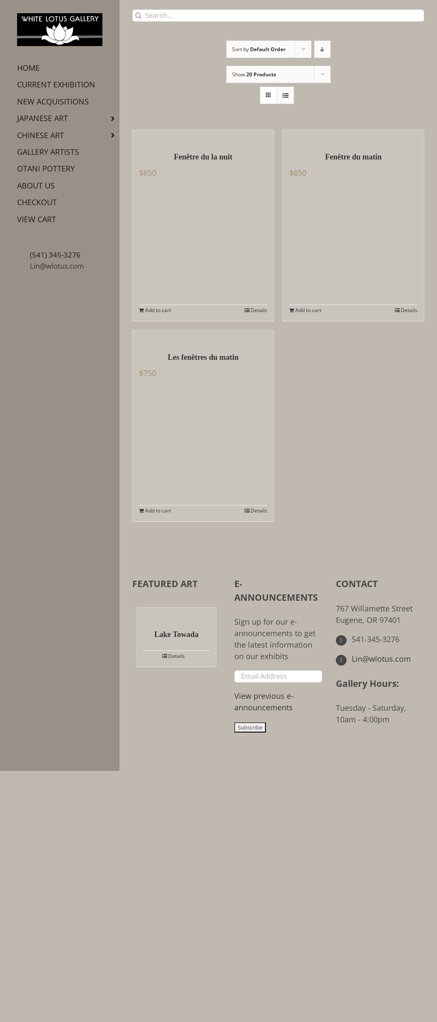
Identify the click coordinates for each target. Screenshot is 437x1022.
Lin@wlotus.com (57, 266)
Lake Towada (176, 634)
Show (254, 74)
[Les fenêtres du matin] (203, 336)
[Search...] (278, 15)
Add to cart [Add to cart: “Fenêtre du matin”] (308, 310)
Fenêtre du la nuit (203, 157)
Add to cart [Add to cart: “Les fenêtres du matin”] (158, 510)
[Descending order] (322, 49)
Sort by (259, 49)
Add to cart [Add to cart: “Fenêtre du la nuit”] (158, 310)
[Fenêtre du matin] (353, 136)
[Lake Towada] (176, 614)
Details (259, 310)
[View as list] (285, 95)
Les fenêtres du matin (203, 357)
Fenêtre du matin (353, 157)
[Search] (138, 15)
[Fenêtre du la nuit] (203, 136)
